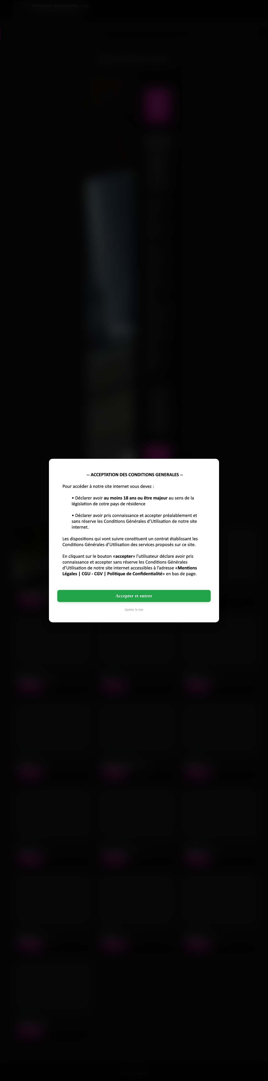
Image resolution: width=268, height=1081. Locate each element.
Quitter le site (134, 609)
